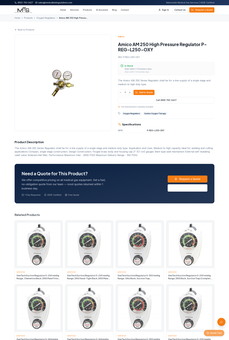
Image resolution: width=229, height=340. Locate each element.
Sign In (163, 10)
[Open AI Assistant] (221, 322)
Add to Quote (144, 92)
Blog (114, 10)
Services (74, 10)
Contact (125, 10)
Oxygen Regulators (46, 18)
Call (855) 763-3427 (166, 100)
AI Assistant (102, 10)
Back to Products (24, 29)
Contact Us (180, 10)
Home (63, 10)
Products (87, 10)
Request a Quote (202, 10)
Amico (121, 37)
